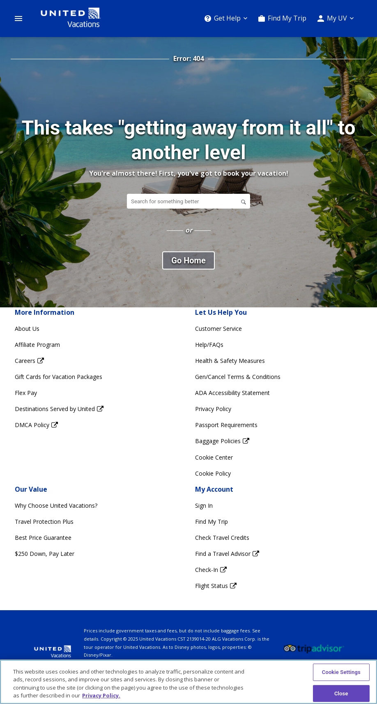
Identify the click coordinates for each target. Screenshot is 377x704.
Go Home (188, 260)
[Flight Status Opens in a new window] (278, 585)
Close (341, 693)
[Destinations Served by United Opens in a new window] (98, 409)
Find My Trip (287, 18)
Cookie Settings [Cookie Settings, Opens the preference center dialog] (341, 672)
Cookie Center (214, 457)
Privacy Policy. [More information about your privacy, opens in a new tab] (101, 695)
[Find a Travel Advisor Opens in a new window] (278, 553)
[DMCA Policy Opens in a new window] (98, 425)
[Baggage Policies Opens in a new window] (278, 441)
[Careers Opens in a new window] (98, 360)
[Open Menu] (18, 18)
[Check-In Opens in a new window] (278, 569)
